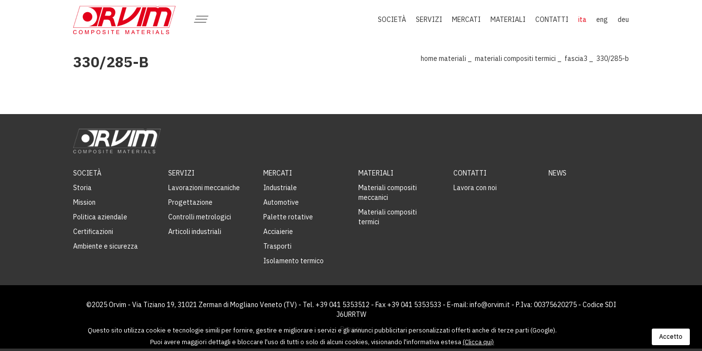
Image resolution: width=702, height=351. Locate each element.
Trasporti (277, 246)
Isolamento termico (293, 260)
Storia (82, 187)
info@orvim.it (489, 304)
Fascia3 (576, 58)
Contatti (470, 173)
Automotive (281, 202)
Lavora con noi (475, 187)
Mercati (277, 173)
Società (87, 173)
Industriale (280, 187)
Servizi (181, 173)
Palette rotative (288, 217)
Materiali (452, 58)
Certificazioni (93, 231)
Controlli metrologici (199, 217)
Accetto (670, 336)
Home (429, 58)
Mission (84, 202)
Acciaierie (278, 231)
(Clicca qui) (478, 342)
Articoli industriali (194, 231)
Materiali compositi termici (515, 58)
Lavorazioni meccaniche (204, 187)
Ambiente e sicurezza (105, 246)
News (557, 173)
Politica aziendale (100, 217)
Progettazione (190, 202)
